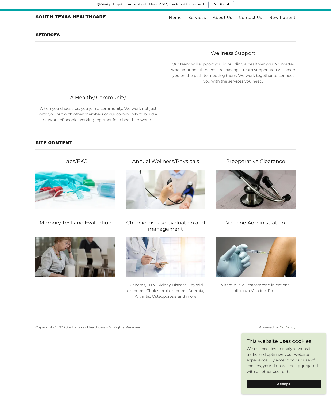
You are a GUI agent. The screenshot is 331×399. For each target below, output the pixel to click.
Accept (283, 384)
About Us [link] (222, 17)
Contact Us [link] (250, 17)
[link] (70, 17)
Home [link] (175, 17)
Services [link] (197, 17)
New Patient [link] (282, 17)
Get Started (221, 4)
